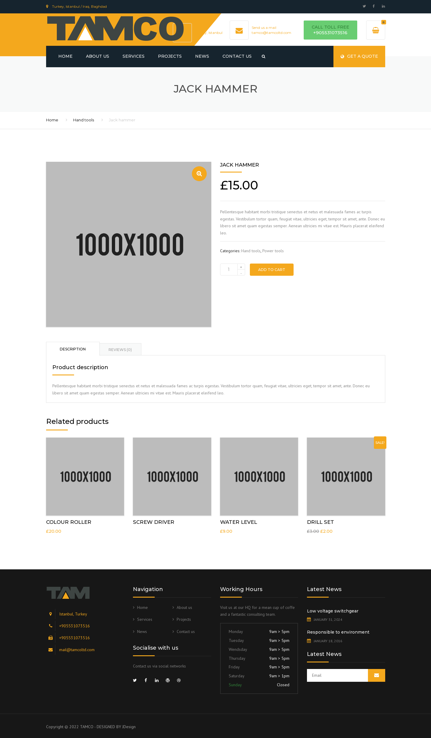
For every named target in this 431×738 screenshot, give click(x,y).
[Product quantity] (232, 269)
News (202, 56)
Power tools (273, 250)
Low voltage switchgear (332, 611)
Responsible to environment (338, 632)
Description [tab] (73, 349)
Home (65, 56)
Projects (170, 56)
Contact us (237, 56)
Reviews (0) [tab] (120, 349)
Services (134, 56)
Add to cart (271, 269)
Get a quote (359, 56)
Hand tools (83, 119)
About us (97, 56)
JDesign (129, 726)
